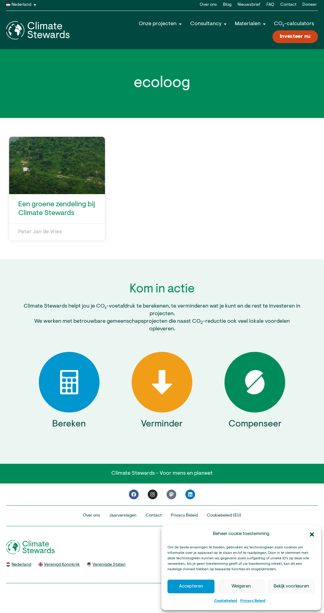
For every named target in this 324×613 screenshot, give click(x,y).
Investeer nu (295, 36)
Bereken (69, 424)
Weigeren (241, 586)
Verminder (162, 424)
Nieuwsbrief (249, 5)
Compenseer (255, 424)
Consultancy (208, 24)
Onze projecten (160, 24)
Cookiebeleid (225, 601)
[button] (312, 534)
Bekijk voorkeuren (291, 586)
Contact (288, 5)
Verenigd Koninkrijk (62, 565)
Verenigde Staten (109, 565)
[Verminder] (162, 382)
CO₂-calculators (294, 24)
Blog (227, 5)
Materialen (250, 24)
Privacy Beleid (252, 601)
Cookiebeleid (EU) (224, 516)
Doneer (309, 5)
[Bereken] (69, 382)
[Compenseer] (254, 382)
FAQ (270, 5)
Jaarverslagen (123, 516)
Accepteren (191, 586)
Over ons (208, 5)
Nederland (25, 4)
